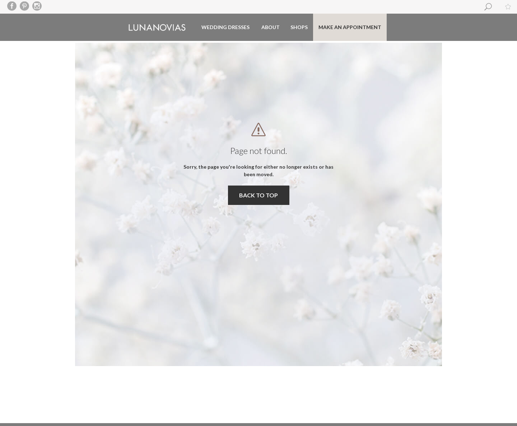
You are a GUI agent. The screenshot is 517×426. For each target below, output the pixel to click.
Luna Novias (157, 27)
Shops (299, 27)
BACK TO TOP (258, 195)
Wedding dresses (225, 27)
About (270, 27)
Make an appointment (349, 27)
